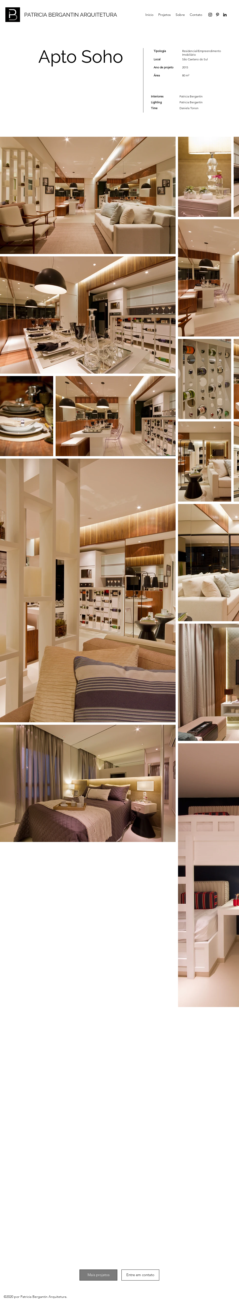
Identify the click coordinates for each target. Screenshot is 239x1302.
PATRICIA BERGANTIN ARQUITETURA (70, 14)
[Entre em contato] (140, 1275)
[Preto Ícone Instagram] (210, 14)
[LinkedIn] (224, 14)
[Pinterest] (217, 14)
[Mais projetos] (98, 1275)
